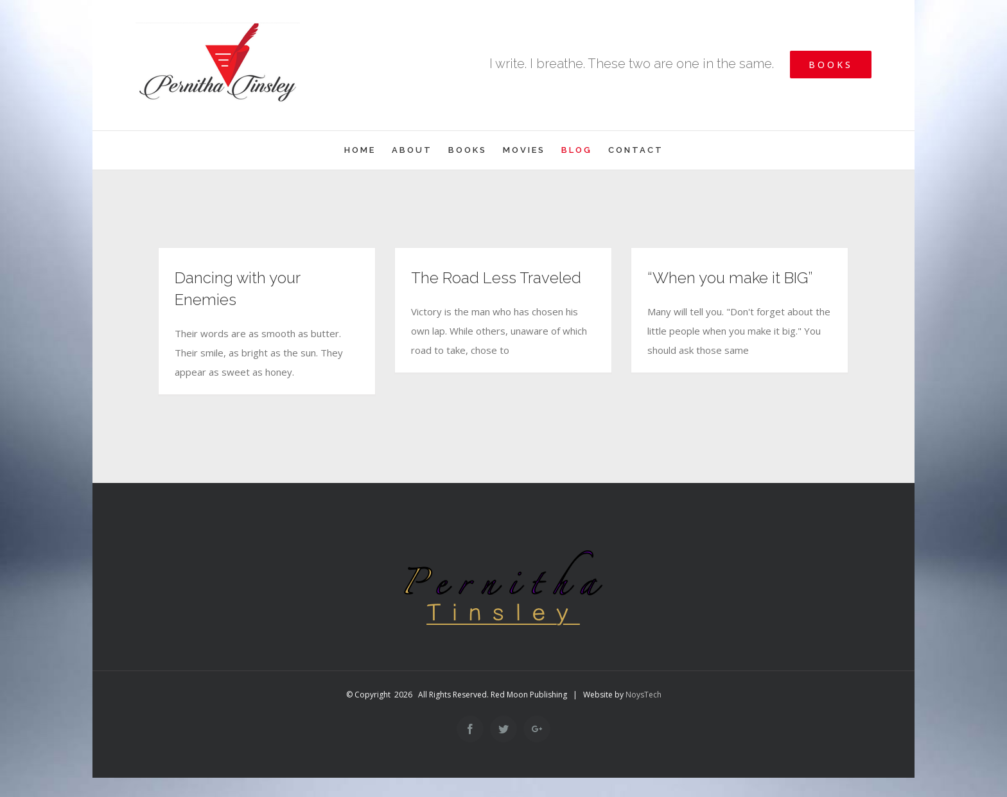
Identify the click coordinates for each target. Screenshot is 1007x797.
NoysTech (643, 694)
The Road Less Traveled (496, 277)
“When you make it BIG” (729, 277)
